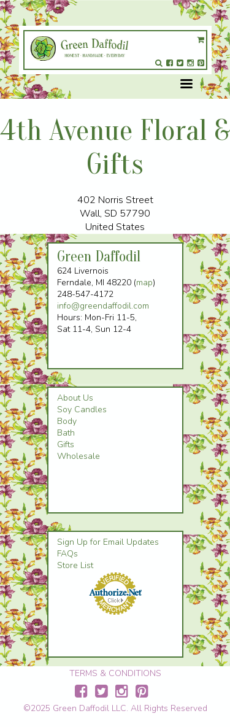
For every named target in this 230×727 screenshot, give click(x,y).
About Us (75, 398)
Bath (66, 433)
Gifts (65, 444)
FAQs (67, 554)
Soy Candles (82, 409)
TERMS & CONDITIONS (115, 673)
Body (67, 421)
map (144, 282)
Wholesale (78, 456)
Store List (75, 565)
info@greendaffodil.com (103, 306)
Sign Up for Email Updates (108, 542)
